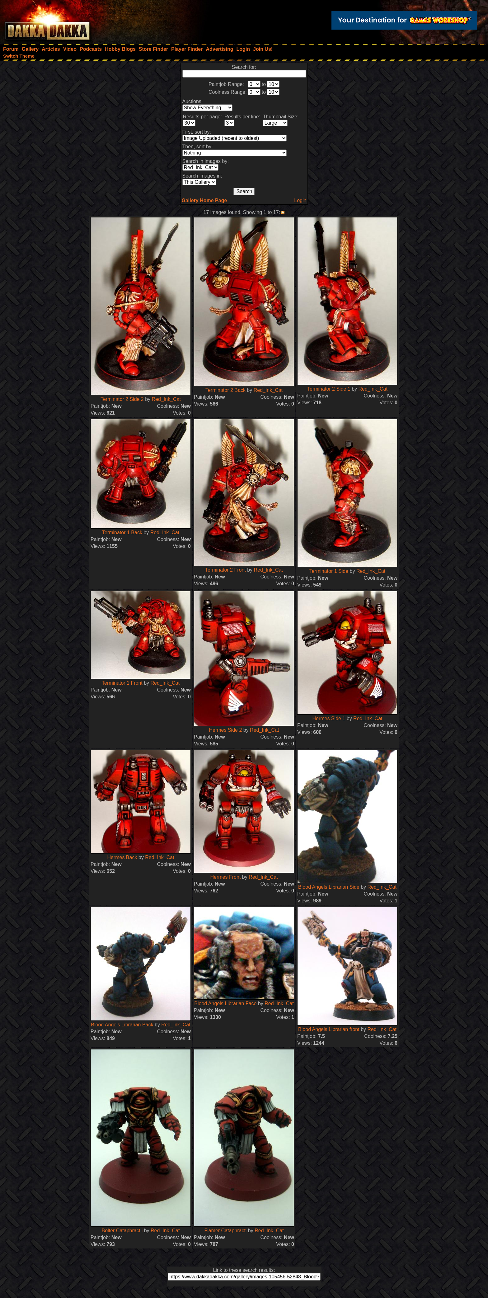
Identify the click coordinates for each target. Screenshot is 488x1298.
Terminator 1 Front (122, 683)
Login (300, 200)
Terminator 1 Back (122, 532)
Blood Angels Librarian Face (225, 1003)
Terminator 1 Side (328, 571)
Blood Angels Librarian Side (328, 887)
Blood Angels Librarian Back (122, 1024)
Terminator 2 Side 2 (122, 399)
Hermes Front (225, 877)
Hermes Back (122, 857)
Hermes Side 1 (328, 718)
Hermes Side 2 (225, 730)
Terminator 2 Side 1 (328, 389)
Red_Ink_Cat (166, 399)
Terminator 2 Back (225, 390)
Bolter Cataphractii (122, 1230)
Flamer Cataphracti (225, 1230)
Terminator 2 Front (225, 570)
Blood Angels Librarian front (328, 1029)
